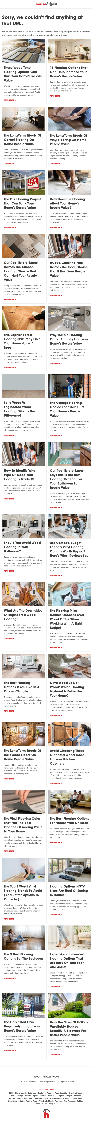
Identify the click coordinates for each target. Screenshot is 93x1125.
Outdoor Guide (41, 1098)
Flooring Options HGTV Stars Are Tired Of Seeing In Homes (69, 891)
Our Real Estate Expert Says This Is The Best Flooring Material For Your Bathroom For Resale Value (67, 479)
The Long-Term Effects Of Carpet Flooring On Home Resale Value (22, 140)
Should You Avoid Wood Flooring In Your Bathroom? (22, 547)
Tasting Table (31, 1101)
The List (58, 1101)
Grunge (20, 1096)
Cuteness (32, 1093)
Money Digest (15, 1098)
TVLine (80, 1101)
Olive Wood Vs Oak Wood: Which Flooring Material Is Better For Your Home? (67, 689)
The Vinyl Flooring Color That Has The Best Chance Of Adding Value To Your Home (23, 825)
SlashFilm (77, 1098)
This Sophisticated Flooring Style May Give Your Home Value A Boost (22, 341)
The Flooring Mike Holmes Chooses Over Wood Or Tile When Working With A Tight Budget (67, 619)
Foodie (50, 1093)
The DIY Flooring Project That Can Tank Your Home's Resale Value (22, 203)
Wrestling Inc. (51, 1104)
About (37, 1076)
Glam (12, 1096)
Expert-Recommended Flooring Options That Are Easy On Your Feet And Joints (67, 961)
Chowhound (20, 1093)
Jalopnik (60, 1096)
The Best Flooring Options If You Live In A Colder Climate (21, 687)
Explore (41, 1093)
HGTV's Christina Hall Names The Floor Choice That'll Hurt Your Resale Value (69, 269)
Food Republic (61, 1093)
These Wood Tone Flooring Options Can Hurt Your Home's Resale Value (23, 74)
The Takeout (69, 1101)
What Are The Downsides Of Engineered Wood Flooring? (23, 615)
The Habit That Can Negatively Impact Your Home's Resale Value (22, 1026)
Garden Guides (75, 1093)
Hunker (43, 1096)
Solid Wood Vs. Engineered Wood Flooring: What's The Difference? (19, 409)
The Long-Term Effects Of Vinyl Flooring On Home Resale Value (68, 140)
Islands (51, 1096)
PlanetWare (55, 1098)
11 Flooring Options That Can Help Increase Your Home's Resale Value (69, 72)
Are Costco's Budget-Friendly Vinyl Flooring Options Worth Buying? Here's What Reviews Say (69, 549)
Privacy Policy (51, 1076)
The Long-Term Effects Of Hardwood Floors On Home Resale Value (22, 755)
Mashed (77, 1096)
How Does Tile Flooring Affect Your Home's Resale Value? (67, 203)
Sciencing (67, 1098)
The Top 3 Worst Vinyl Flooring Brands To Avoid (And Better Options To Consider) (23, 893)
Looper (69, 1096)
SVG (22, 1101)
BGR (11, 1093)
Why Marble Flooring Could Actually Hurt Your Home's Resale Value (69, 339)
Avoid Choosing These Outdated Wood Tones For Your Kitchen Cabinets (67, 757)
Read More (9, 100)
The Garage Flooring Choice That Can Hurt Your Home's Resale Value (67, 409)
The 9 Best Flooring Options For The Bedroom (23, 956)
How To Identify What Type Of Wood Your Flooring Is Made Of (20, 475)
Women (39, 1104)
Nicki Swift (28, 1098)
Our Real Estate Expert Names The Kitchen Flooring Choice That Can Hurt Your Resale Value (21, 271)
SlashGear (13, 1101)
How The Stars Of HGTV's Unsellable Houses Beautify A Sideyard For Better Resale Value (69, 1029)
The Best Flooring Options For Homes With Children (69, 821)
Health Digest (31, 1096)
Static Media (31, 1081)
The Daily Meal (46, 1101)
